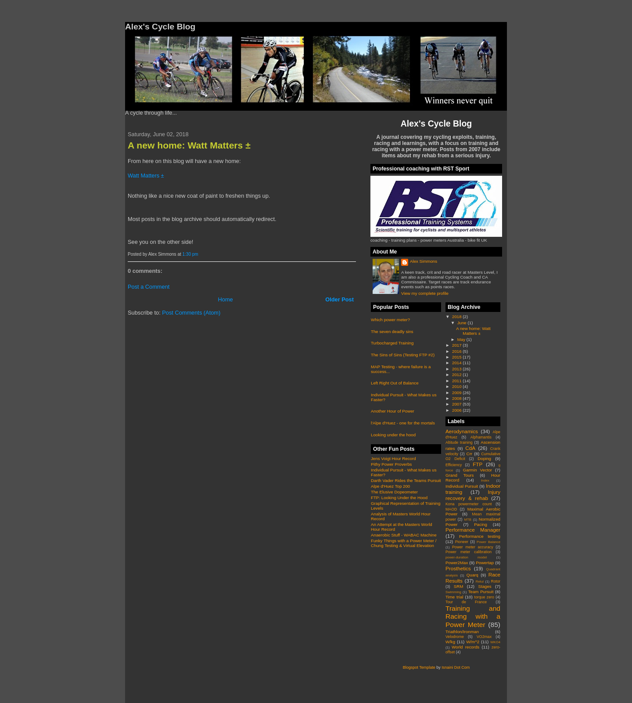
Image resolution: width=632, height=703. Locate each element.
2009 (457, 392)
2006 (457, 410)
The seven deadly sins (392, 331)
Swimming (453, 592)
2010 (457, 386)
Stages (484, 586)
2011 (457, 380)
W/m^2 (472, 641)
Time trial (454, 596)
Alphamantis (481, 437)
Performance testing (479, 536)
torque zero (484, 597)
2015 (457, 357)
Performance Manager (472, 530)
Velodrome (454, 636)
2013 (457, 368)
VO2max (484, 636)
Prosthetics (458, 568)
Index (485, 480)
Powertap (485, 562)
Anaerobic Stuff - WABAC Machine (404, 535)
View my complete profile (425, 293)
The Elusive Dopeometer (394, 491)
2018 (457, 316)
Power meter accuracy (472, 547)
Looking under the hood (393, 434)
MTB (467, 520)
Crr (470, 453)
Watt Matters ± (146, 175)
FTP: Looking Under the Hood (399, 497)
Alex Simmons (423, 261)
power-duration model (466, 557)
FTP (477, 464)
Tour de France (466, 602)
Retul (480, 581)
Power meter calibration (468, 552)
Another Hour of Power (392, 411)
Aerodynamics (461, 431)
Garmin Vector (477, 469)
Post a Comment (148, 286)
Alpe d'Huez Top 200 (390, 486)
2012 (457, 374)
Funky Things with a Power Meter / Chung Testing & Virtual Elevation (403, 543)
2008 (457, 398)
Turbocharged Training (392, 343)
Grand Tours (459, 475)
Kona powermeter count (468, 504)
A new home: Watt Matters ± (189, 145)
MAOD (451, 509)
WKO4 (495, 642)
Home (225, 299)
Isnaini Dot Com (456, 667)
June (462, 322)
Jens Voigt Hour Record (393, 458)
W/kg (450, 641)
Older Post (339, 299)
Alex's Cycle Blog (436, 123)
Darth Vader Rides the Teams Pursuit (406, 480)
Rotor (495, 581)
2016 (457, 351)
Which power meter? (390, 319)
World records (465, 647)
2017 (457, 345)
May (462, 339)
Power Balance (488, 542)
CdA (470, 448)
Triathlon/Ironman (462, 631)
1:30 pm (190, 254)
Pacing (480, 524)
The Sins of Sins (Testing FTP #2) (402, 354)
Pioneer (461, 542)
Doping (484, 458)
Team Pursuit (481, 591)
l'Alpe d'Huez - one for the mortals (403, 422)
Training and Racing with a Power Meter (472, 616)
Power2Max (456, 562)
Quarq (472, 575)
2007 (457, 404)
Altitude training (459, 442)
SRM (458, 586)
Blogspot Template (419, 667)
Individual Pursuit (461, 486)
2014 (457, 362)
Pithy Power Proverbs (391, 464)
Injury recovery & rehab (472, 495)
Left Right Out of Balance (395, 382)
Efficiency (453, 465)
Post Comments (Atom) (191, 312)
